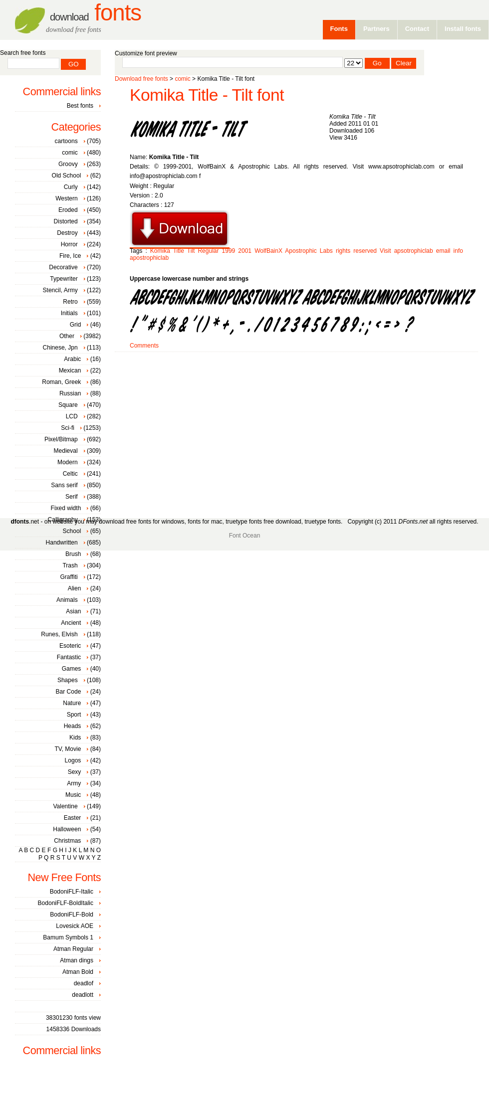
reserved (365, 250)
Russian (70, 393)
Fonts (95, 12)
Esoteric (70, 645)
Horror (69, 244)
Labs (326, 250)
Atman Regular (73, 948)
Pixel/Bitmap (61, 439)
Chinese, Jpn (60, 347)
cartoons (66, 141)
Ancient (71, 622)
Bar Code (68, 691)
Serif (71, 496)
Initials (69, 313)
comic (182, 78)
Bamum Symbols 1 (68, 937)
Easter (72, 817)
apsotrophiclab (413, 250)
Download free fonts (141, 78)
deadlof (83, 983)
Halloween (67, 829)
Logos (73, 760)
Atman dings (76, 960)
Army (74, 783)
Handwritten (62, 542)
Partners (376, 28)
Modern (67, 462)
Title (178, 250)
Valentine (65, 806)
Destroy (67, 232)
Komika (160, 250)
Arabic (72, 359)
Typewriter (63, 278)
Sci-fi (67, 427)
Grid (75, 324)
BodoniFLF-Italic (71, 891)
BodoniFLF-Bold (71, 914)
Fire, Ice (70, 255)
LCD (72, 416)
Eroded (68, 209)
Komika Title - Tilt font (207, 95)
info (458, 250)
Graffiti (69, 576)
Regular (208, 250)
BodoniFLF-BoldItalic (65, 903)
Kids (75, 737)
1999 (229, 250)
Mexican (70, 370)
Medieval (66, 450)
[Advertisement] (234, 431)
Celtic (70, 473)
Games (71, 668)
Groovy (68, 164)
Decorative (63, 267)
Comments (144, 345)
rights (343, 250)
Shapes (67, 680)
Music (73, 794)
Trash (69, 565)
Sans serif (64, 485)
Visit (385, 250)
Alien (74, 588)
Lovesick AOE (74, 925)
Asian (73, 611)
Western (66, 198)
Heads (72, 726)
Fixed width (66, 508)
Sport (74, 714)
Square (68, 404)
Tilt (191, 250)
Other (66, 336)
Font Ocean (244, 535)
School (72, 531)
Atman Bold (77, 971)
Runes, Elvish (59, 634)
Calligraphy (63, 519)
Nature (72, 703)
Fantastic (69, 657)
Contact (417, 28)
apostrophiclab (149, 257)
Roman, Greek (61, 381)
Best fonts (80, 105)
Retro (70, 301)
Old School (66, 175)
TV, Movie (67, 748)
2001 (244, 250)
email (443, 250)
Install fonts (463, 28)
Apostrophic (300, 250)
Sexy (74, 771)
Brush (73, 554)
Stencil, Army (60, 290)
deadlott (82, 994)
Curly (71, 187)
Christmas (67, 840)
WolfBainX (268, 250)
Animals (67, 599)
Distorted (66, 221)
